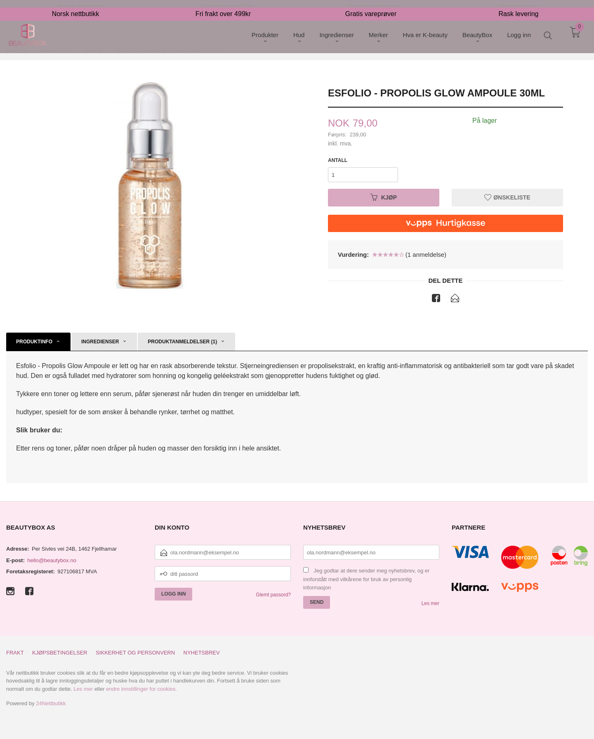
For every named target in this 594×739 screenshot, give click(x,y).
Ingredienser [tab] (100, 342)
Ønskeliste (507, 197)
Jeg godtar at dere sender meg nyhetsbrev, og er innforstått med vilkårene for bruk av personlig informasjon (366, 579)
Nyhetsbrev (202, 653)
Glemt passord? (273, 595)
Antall (337, 160)
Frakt (15, 653)
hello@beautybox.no (51, 560)
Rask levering (519, 6)
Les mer (430, 603)
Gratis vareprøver (370, 6)
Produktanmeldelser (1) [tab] (182, 342)
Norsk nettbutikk (75, 6)
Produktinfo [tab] (34, 342)
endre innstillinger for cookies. (141, 689)
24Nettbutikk (51, 703)
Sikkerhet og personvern (135, 653)
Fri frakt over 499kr (223, 6)
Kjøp (383, 197)
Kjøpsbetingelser (59, 653)
